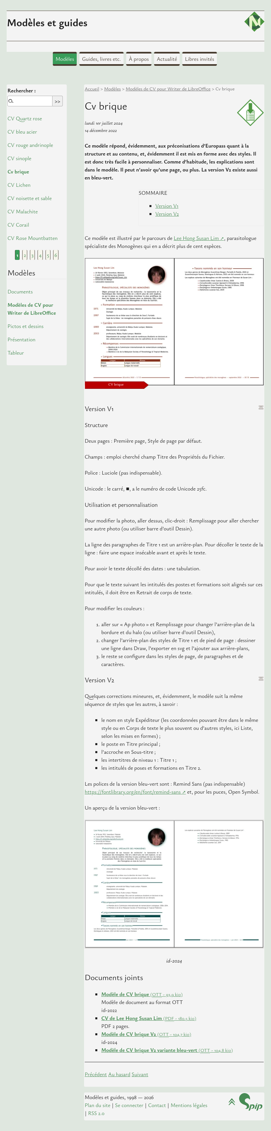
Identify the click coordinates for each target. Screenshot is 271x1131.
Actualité (167, 58)
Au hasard (119, 1074)
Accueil (92, 88)
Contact (157, 1105)
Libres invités (199, 58)
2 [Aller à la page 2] (25, 255)
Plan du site (97, 1105)
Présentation (21, 339)
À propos (139, 58)
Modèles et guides (47, 22)
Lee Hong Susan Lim (196, 238)
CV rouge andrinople (30, 145)
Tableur (15, 352)
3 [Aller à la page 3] (33, 255)
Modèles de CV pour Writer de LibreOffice (168, 88)
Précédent (96, 1074)
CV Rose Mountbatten (32, 238)
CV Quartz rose (24, 118)
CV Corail (18, 224)
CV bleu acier (22, 131)
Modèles (64, 58)
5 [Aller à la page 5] (48, 255)
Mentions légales (189, 1105)
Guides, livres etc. (101, 58)
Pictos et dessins (25, 326)
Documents (20, 291)
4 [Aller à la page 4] (40, 255)
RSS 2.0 (96, 1113)
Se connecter (129, 1105)
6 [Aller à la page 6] (55, 255)
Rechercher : (21, 90)
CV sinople (19, 158)
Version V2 (167, 213)
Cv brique (18, 171)
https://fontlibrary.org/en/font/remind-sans (133, 791)
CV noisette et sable (29, 198)
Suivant (140, 1074)
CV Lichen (19, 184)
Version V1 (167, 205)
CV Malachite (22, 211)
